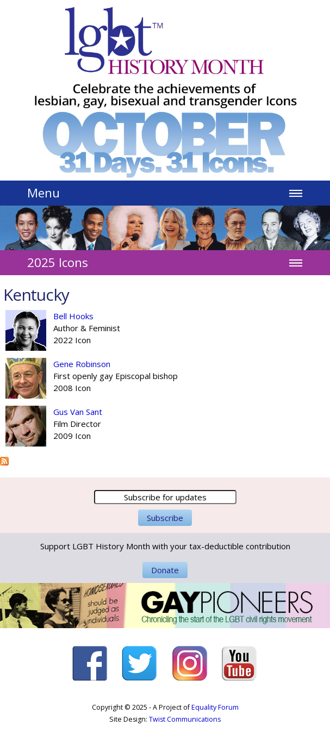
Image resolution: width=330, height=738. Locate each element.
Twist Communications (185, 719)
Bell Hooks (73, 316)
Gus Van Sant (77, 411)
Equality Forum (215, 707)
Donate (165, 570)
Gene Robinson (81, 363)
